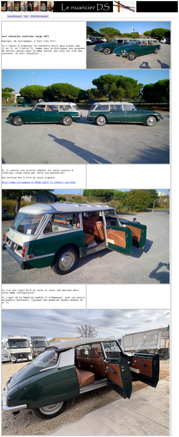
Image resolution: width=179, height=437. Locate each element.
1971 (26, 16)
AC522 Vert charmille (39, 16)
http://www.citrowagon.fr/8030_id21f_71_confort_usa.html (39, 182)
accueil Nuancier (14, 16)
